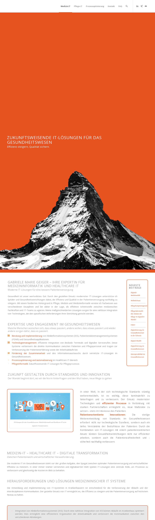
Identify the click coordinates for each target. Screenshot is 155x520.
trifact (133, 325)
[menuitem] (65, 6)
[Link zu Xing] (142, 6)
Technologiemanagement (24, 342)
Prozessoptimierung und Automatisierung (32, 360)
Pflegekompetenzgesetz (139, 306)
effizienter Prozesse (114, 403)
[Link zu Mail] (146, 6)
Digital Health (136, 341)
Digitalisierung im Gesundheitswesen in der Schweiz (137, 333)
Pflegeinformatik (20, 363)
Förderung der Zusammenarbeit (28, 353)
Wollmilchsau (135, 301)
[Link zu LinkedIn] (137, 6)
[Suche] (126, 6)
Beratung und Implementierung (27, 335)
